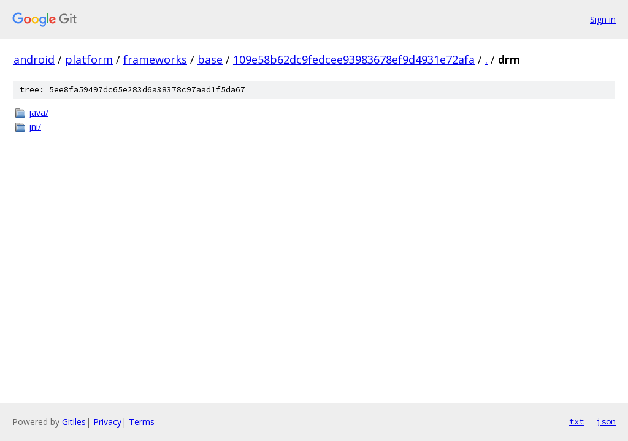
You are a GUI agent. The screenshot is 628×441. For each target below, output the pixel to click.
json (606, 421)
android (34, 59)
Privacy (107, 422)
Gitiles (74, 422)
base (210, 59)
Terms (142, 422)
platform (89, 59)
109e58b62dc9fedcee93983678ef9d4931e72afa (354, 59)
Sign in (603, 19)
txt (576, 421)
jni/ (35, 126)
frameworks (155, 59)
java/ (38, 112)
